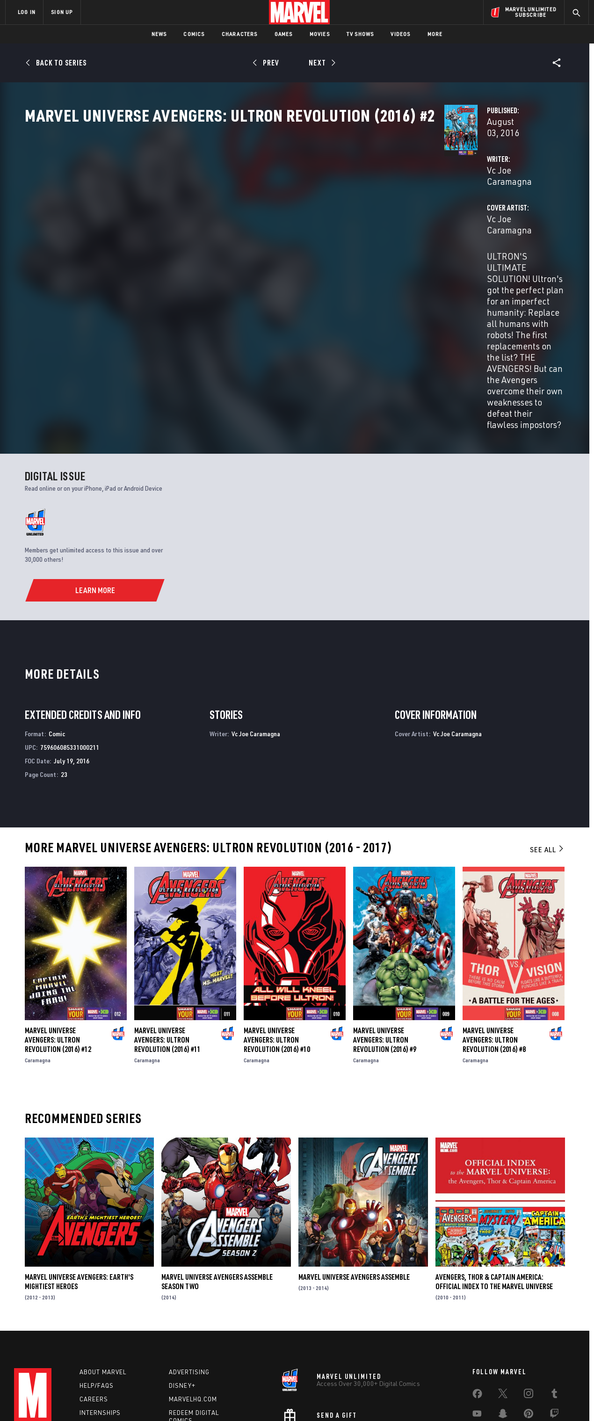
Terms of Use (76, 1398)
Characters (240, 33)
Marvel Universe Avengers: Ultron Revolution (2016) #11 (167, 959)
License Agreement (399, 1398)
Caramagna (38, 979)
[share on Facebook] (477, 1320)
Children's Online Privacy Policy (327, 1398)
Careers (94, 1323)
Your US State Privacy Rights (181, 1398)
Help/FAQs (97, 1309)
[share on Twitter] (502, 1319)
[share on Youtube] (477, 1339)
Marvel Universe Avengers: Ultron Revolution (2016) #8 (494, 959)
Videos (400, 33)
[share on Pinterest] (528, 1339)
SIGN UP (61, 11)
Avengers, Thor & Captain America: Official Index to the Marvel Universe (494, 1201)
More (435, 33)
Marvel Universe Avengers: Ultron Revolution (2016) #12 (58, 959)
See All (547, 769)
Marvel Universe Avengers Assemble (354, 1197)
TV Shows (360, 33)
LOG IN (27, 11)
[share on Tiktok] (477, 1359)
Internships (100, 1336)
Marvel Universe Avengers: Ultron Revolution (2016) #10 (277, 959)
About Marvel (103, 1296)
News (159, 33)
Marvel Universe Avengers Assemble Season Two (217, 1201)
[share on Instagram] (528, 1319)
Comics (193, 33)
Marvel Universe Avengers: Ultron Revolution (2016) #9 (384, 959)
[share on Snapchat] (502, 1339)
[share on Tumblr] (554, 1319)
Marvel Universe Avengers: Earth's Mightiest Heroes (79, 1201)
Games (284, 33)
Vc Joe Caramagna (228, 220)
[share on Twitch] (554, 1339)
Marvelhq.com (193, 1323)
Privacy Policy (119, 1398)
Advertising (189, 1296)
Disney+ (182, 1309)
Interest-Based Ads (458, 1398)
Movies (320, 33)
